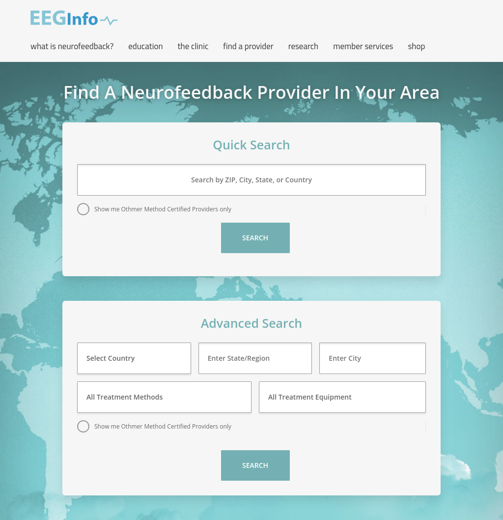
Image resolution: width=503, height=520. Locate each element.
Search (255, 237)
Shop (416, 46)
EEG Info (74, 18)
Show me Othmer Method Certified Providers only (162, 209)
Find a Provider (248, 46)
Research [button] (303, 46)
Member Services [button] (363, 46)
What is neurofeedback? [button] (71, 46)
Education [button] (145, 46)
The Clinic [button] (193, 46)
